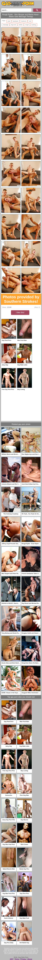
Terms (17, 959)
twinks (21, 25)
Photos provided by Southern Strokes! (21, 299)
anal (9, 21)
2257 (11, 959)
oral (30, 21)
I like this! (20, 312)
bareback (15, 21)
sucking (33, 25)
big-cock (13, 25)
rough (27, 25)
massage (6, 25)
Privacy (23, 959)
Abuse (29, 959)
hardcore (23, 21)
